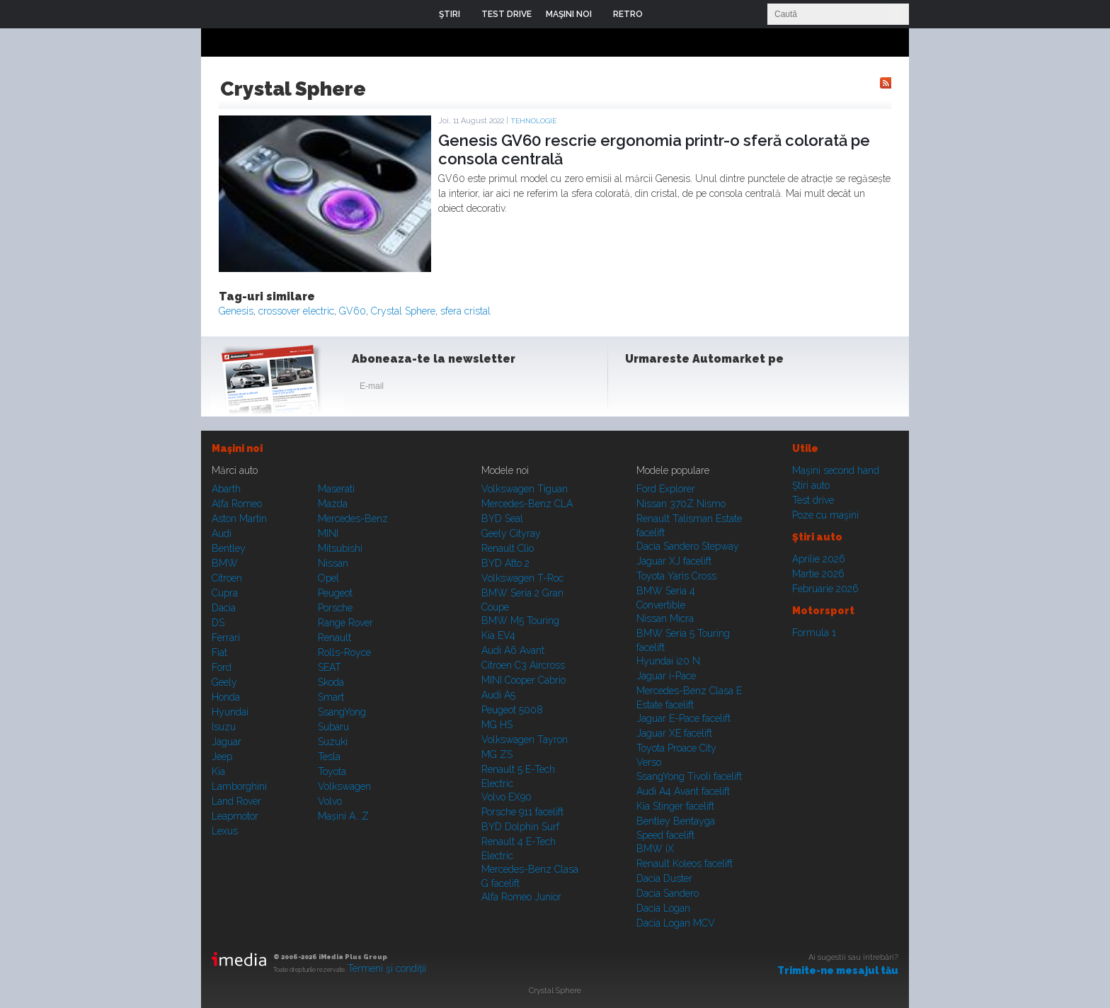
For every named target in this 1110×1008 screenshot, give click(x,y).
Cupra (225, 593)
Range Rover (345, 622)
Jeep (222, 756)
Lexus (225, 831)
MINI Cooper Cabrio (523, 680)
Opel (328, 578)
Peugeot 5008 (512, 709)
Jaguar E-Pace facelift (683, 718)
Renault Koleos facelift (684, 863)
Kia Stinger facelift (675, 806)
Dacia (224, 607)
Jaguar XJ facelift (673, 561)
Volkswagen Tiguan (524, 488)
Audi (221, 533)
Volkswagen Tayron (524, 739)
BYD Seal (502, 518)
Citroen (227, 578)
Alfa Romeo (237, 503)
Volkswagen (344, 786)
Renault (334, 637)
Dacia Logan (663, 908)
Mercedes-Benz (353, 518)
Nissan (333, 563)
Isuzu (224, 726)
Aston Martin (239, 518)
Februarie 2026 (825, 588)
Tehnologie (533, 121)
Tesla (329, 756)
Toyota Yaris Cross (676, 576)
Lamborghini (239, 786)
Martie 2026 (818, 573)
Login (664, 14)
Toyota (332, 771)
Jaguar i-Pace (666, 675)
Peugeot (335, 593)
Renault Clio (507, 548)
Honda (226, 697)
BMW (225, 563)
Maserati (336, 488)
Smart (331, 697)
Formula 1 (814, 632)
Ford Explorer (665, 488)
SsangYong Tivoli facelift (689, 776)
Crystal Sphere (403, 311)
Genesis (236, 311)
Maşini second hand (835, 470)
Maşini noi (237, 448)
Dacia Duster (664, 878)
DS (218, 622)
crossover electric (296, 311)
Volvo (330, 801)
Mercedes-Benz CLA (527, 503)
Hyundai (230, 712)
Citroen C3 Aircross (523, 665)
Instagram (674, 389)
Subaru (333, 726)
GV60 (352, 311)
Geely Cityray (511, 533)
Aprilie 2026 (818, 559)
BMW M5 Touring (520, 620)
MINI (328, 533)
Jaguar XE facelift (674, 733)
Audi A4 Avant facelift (683, 791)
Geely (224, 682)
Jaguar (226, 741)
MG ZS (497, 754)
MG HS (497, 724)
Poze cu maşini (825, 515)
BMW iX (655, 848)
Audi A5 (498, 695)
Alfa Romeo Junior (521, 896)
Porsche (335, 607)
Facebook (639, 389)
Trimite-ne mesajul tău (837, 970)
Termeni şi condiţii (387, 968)
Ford (221, 667)
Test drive (813, 500)
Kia (218, 771)
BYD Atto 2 (505, 563)
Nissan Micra (665, 618)
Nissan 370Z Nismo (681, 503)
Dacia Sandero (667, 893)
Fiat (219, 652)
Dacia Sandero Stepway (687, 546)
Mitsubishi (340, 548)
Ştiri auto (811, 485)
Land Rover (236, 801)
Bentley (229, 548)
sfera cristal (465, 311)
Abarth (226, 488)
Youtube (708, 389)
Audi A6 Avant (512, 650)
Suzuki (333, 741)
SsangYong (342, 712)
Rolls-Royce (344, 652)
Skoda (331, 682)
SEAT (329, 667)
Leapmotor (235, 816)
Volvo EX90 (506, 797)
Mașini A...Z (343, 816)
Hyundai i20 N (668, 661)
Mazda (333, 503)
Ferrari (226, 637)
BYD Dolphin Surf (520, 826)
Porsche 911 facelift (522, 811)
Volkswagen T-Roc (522, 578)
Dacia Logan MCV (675, 923)
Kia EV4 (498, 635)
